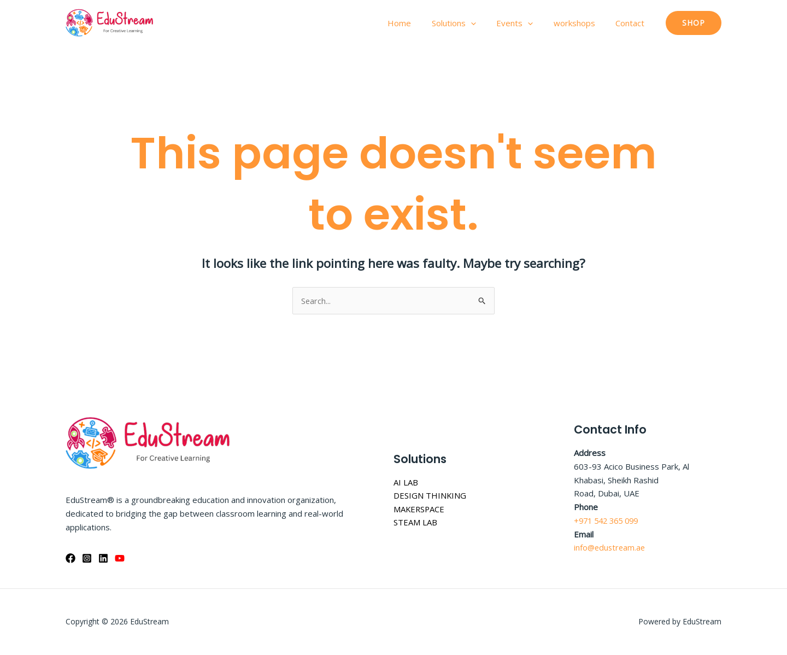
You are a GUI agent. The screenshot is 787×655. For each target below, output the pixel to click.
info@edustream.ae (611, 547)
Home (418, 22)
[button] (693, 23)
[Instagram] (87, 558)
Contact (632, 22)
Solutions (468, 23)
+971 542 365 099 (609, 520)
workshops (580, 22)
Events (525, 23)
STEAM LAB (415, 522)
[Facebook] (70, 558)
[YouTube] (120, 558)
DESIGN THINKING (430, 495)
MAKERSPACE (419, 509)
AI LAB (405, 482)
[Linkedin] (103, 558)
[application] (485, 23)
